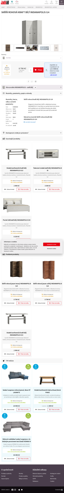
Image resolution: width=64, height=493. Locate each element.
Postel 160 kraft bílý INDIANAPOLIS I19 (16, 220)
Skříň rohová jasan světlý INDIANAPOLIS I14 (47, 285)
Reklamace (35, 481)
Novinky (21, 473)
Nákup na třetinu (23, 478)
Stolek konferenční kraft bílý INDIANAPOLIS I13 (16, 169)
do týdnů (16, 182)
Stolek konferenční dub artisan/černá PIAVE (47, 391)
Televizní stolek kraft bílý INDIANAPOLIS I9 (47, 169)
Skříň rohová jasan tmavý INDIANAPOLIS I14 (16, 285)
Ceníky (52, 476)
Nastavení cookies (51, 248)
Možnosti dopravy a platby (39, 473)
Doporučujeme (5, 478)
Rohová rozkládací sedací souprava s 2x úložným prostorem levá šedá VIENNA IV (16, 440)
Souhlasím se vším (51, 244)
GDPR (34, 478)
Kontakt (3, 476)
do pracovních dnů (16, 402)
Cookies (52, 481)
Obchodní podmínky (38, 476)
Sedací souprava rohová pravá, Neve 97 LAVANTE (16, 391)
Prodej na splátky (23, 476)
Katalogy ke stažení (55, 473)
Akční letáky (53, 478)
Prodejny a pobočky (6, 473)
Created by (59, 490)
